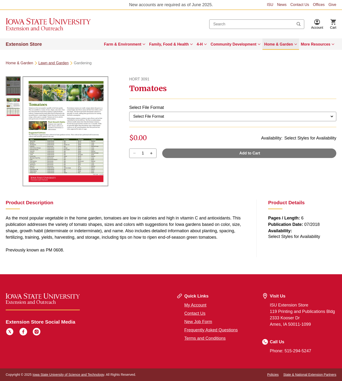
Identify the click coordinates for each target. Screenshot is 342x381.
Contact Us (299, 5)
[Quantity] (142, 153)
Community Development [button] (233, 44)
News (281, 5)
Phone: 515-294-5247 (290, 350)
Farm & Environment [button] (122, 44)
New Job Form (198, 321)
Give (332, 5)
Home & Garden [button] (278, 44)
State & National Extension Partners (309, 374)
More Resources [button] (316, 44)
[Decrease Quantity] (152, 153)
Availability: (272, 138)
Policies (273, 374)
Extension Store (24, 44)
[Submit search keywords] (298, 24)
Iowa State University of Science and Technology (68, 374)
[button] (317, 24)
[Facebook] (23, 332)
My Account (195, 305)
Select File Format (146, 107)
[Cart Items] (333, 24)
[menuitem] (124, 44)
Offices (319, 5)
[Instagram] (36, 332)
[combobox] (256, 24)
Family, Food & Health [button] (169, 44)
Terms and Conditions (205, 338)
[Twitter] (10, 332)
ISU (270, 5)
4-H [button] (200, 44)
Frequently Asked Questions (211, 330)
